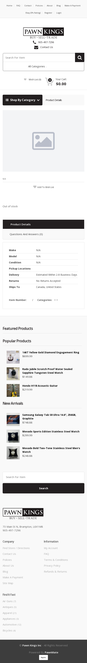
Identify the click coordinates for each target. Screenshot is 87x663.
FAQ (18, 5)
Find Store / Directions (16, 548)
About (49, 5)
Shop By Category (21, 100)
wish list (32, 79)
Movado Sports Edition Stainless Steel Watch (50, 431)
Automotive (12, 624)
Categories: (45, 300)
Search (43, 488)
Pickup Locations (20, 268)
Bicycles (9, 630)
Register (48, 12)
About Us (8, 565)
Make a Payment (72, 5)
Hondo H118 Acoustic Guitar (40, 385)
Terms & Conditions (56, 559)
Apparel (9, 613)
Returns (14, 280)
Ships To (14, 287)
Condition (15, 262)
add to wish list (45, 187)
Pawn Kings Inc (31, 645)
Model (13, 256)
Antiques (9, 607)
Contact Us (46, 47)
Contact (28, 5)
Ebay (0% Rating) (33, 12)
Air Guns (9, 601)
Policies (39, 5)
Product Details (54, 100)
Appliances (11, 618)
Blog (59, 5)
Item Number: (18, 300)
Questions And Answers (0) (26, 234)
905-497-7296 (46, 42)
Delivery (14, 274)
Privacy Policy (52, 565)
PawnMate (51, 652)
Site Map (8, 583)
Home (9, 5)
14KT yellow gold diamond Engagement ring (50, 352)
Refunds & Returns (55, 571)
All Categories (36, 66)
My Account (51, 548)
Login (58, 12)
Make (12, 250)
